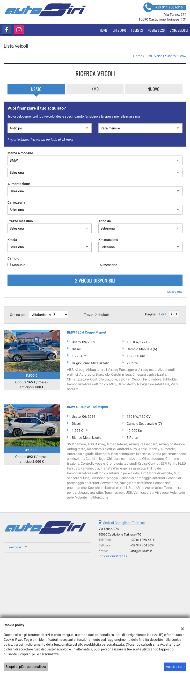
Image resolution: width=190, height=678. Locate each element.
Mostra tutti (175, 291)
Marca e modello (20, 153)
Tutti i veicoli (154, 56)
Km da (12, 240)
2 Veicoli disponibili (95, 280)
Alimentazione (18, 184)
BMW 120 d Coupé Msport (86, 332)
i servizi (137, 30)
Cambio (13, 258)
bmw (182, 56)
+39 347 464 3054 (142, 545)
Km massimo (108, 240)
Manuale (18, 265)
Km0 (95, 89)
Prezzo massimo (20, 221)
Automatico (108, 265)
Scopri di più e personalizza (26, 667)
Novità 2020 (156, 30)
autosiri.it (17, 547)
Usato (36, 89)
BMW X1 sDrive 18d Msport (87, 407)
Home (104, 30)
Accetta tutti (175, 667)
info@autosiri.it (141, 551)
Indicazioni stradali (113, 556)
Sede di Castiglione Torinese (124, 523)
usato (171, 56)
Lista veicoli (179, 30)
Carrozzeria (16, 202)
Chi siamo (119, 30)
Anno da (104, 221)
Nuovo (154, 89)
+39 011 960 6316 (142, 540)
